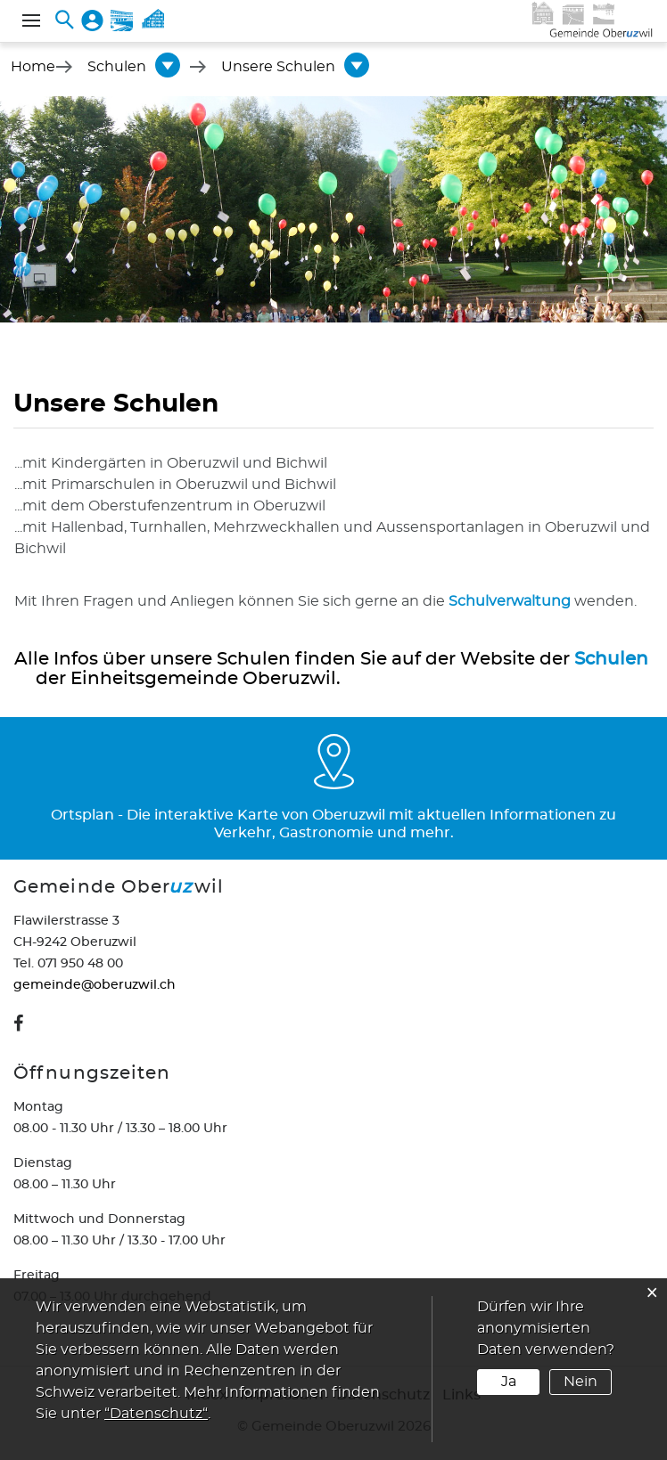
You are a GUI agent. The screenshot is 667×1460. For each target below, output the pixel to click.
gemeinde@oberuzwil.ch (94, 985)
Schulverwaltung (510, 601)
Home (33, 67)
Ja (508, 1381)
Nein (580, 1381)
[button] (116, 67)
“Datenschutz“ (156, 1414)
